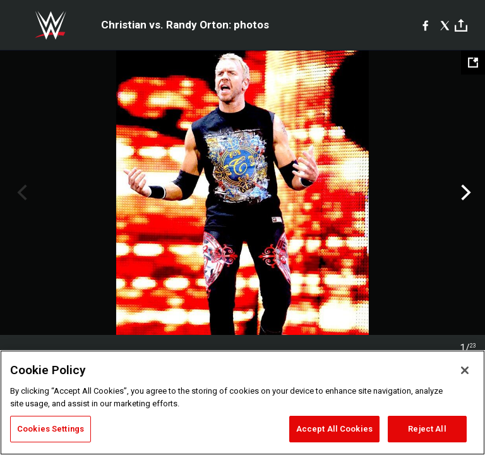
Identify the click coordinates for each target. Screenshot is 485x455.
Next (464, 193)
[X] (445, 25)
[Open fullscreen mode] (473, 63)
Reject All (427, 429)
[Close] (465, 370)
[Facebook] (425, 25)
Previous (20, 193)
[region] (242, 402)
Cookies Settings (50, 429)
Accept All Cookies (334, 429)
